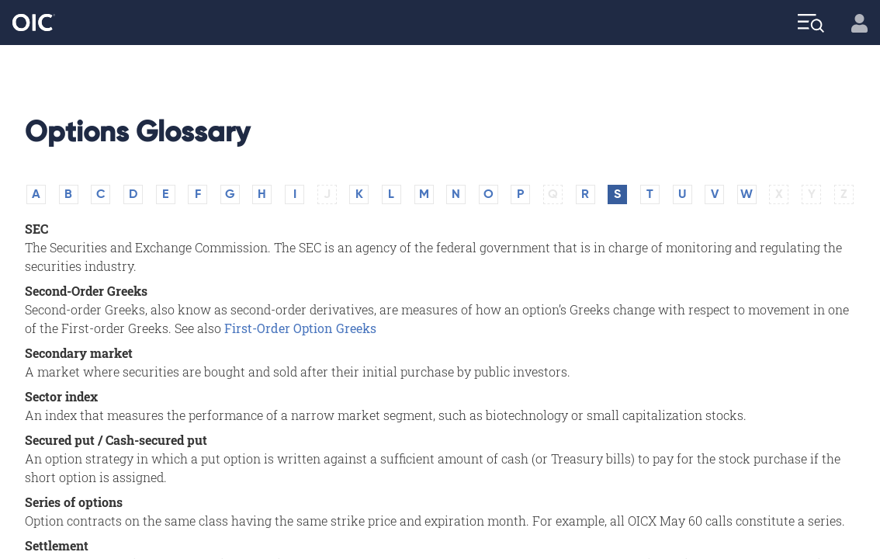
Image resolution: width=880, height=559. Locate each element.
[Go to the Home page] (33, 23)
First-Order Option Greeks (300, 328)
